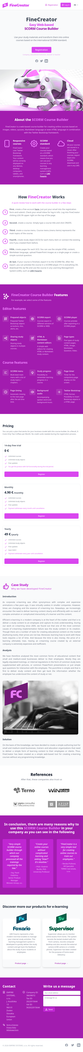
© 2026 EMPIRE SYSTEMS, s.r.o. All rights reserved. (23, 1045)
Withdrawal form (12, 1030)
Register (41, 474)
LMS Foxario (36, 271)
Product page (21, 963)
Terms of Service (12, 1025)
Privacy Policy (11, 1027)
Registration (41, 49)
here (37, 209)
